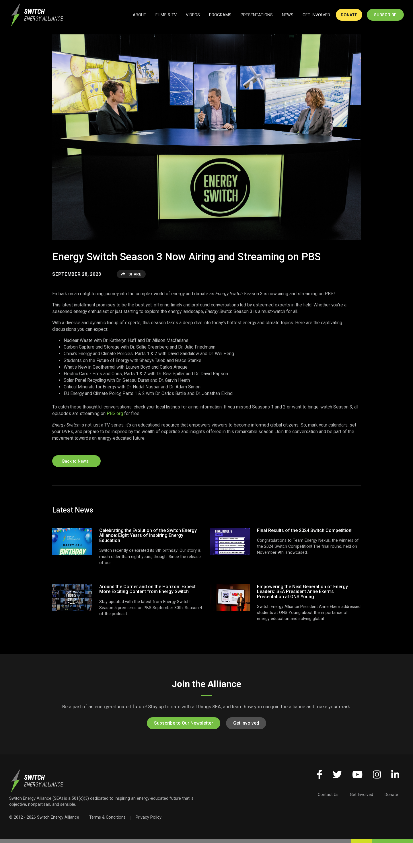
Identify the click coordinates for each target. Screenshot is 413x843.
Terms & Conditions (107, 817)
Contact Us (328, 794)
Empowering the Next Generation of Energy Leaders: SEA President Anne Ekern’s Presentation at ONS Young (302, 591)
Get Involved (246, 723)
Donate (391, 794)
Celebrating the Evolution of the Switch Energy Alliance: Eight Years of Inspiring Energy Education (148, 535)
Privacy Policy (148, 817)
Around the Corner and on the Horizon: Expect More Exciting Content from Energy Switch (147, 589)
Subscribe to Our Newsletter (183, 723)
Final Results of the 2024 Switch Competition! (304, 530)
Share (131, 274)
